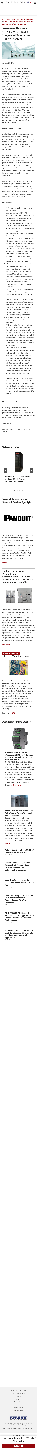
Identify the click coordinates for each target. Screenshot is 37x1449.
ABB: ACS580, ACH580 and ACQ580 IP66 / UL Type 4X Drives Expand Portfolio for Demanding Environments (19, 916)
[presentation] (18, 462)
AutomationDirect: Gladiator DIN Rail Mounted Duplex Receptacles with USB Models (19, 813)
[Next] (31, 470)
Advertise (18, 1396)
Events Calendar (18, 1408)
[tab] (14, 490)
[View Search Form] (2, 3)
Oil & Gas (30, 21)
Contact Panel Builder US (18, 1391)
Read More (6, 644)
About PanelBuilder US (18, 1394)
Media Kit (18, 1399)
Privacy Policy (18, 1402)
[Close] (35, 1437)
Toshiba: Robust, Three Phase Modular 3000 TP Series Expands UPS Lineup (17, 479)
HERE (13, 713)
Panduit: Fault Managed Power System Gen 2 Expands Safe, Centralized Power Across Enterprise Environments (18, 866)
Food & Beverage (29, 19)
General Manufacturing (10, 21)
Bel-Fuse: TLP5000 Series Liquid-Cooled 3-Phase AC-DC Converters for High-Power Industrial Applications (19, 934)
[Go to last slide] (5, 470)
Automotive (6, 19)
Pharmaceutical (7, 23)
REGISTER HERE (8, 562)
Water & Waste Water (19, 25)
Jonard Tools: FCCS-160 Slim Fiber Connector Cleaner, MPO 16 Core (19, 882)
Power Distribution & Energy (23, 23)
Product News (6, 25)
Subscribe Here (18, 1410)
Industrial (22, 21)
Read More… (17, 785)
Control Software (17, 19)
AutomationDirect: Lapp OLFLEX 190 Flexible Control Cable (19, 851)
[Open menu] (35, 3)
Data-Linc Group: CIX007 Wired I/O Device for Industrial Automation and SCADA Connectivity (19, 899)
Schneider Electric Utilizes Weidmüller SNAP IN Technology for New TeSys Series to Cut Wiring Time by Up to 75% (20, 756)
